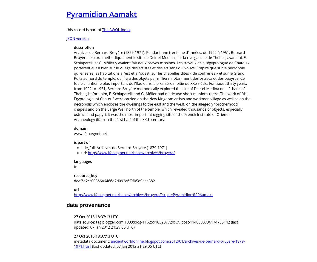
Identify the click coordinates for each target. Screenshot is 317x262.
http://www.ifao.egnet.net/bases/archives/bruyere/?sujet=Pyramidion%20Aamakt (143, 194)
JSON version (78, 38)
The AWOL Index (116, 29)
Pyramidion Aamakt (102, 14)
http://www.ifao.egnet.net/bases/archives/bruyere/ (131, 152)
